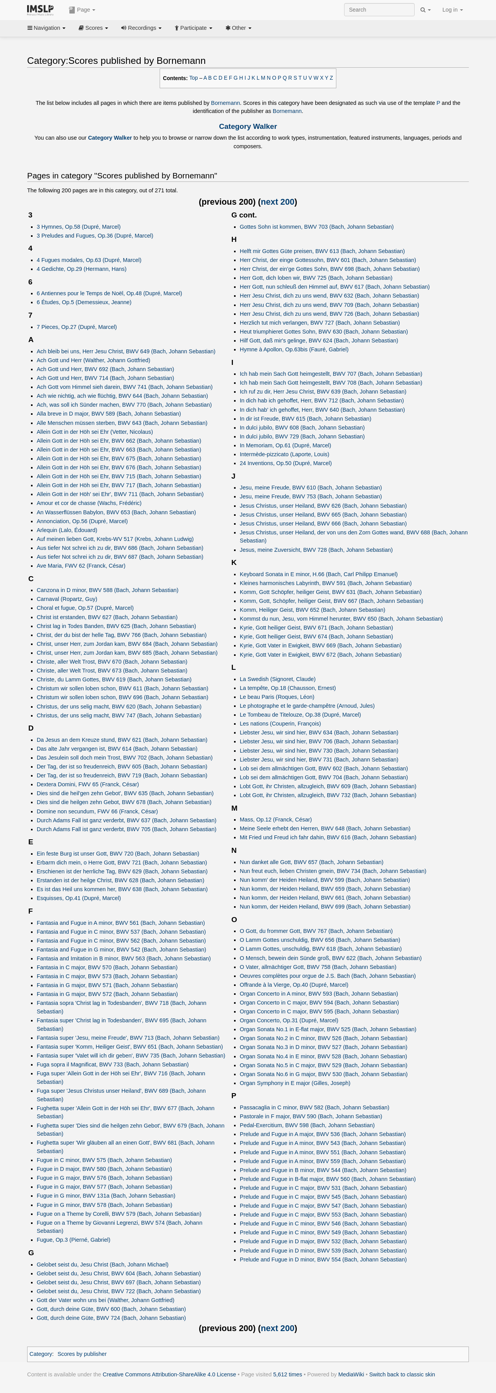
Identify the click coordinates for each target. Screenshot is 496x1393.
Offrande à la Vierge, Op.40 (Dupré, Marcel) (294, 985)
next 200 (277, 202)
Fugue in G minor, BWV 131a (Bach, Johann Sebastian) (106, 1196)
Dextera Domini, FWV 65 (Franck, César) (88, 784)
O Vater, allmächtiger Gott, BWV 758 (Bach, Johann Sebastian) (318, 967)
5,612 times (287, 1374)
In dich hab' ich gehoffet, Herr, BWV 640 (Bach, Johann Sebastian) (322, 410)
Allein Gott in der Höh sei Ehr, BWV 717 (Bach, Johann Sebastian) (119, 485)
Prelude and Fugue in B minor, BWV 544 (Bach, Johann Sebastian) (323, 1170)
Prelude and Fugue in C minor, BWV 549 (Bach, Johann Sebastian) (323, 1232)
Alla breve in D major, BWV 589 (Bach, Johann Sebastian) (109, 414)
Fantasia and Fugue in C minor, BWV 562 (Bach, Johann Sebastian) (121, 941)
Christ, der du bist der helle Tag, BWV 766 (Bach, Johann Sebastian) (122, 635)
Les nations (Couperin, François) (280, 723)
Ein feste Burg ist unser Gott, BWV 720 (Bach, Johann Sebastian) (118, 854)
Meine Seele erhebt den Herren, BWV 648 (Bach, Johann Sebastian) (325, 828)
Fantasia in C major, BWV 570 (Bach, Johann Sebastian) (107, 967)
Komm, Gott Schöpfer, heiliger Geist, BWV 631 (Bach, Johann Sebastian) (331, 592)
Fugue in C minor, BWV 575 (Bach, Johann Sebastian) (104, 1160)
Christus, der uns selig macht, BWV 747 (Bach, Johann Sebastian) (119, 715)
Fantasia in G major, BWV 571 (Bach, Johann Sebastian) (107, 985)
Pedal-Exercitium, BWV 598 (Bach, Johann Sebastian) (307, 1125)
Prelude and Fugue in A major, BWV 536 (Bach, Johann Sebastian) (323, 1134)
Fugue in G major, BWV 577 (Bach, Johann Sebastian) (104, 1187)
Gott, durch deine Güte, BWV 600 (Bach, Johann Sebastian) (111, 1309)
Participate (193, 28)
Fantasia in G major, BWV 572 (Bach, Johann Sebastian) (107, 994)
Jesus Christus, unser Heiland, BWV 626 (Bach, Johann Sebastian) (323, 506)
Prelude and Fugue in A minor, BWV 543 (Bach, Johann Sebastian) (323, 1143)
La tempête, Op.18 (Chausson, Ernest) (288, 688)
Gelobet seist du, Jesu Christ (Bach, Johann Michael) (103, 1264)
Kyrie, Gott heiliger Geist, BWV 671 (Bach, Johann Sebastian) (316, 628)
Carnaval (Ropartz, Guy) (67, 599)
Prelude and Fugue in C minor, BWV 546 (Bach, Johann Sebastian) (323, 1223)
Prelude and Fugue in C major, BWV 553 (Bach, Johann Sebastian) (323, 1215)
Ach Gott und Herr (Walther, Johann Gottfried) (93, 360)
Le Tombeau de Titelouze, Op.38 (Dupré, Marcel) (300, 715)
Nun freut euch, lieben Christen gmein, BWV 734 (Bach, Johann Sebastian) (333, 871)
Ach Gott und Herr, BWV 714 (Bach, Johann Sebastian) (105, 378)
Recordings (141, 28)
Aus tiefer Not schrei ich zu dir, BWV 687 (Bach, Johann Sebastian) (120, 557)
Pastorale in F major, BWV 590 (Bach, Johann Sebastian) (311, 1116)
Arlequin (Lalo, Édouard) (67, 530)
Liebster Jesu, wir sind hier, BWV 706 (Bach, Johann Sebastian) (319, 741)
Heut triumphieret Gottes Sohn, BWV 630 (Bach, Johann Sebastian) (324, 332)
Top (193, 78)
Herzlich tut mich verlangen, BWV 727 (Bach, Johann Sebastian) (320, 323)
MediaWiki (351, 1374)
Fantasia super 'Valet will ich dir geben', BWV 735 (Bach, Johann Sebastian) (131, 1055)
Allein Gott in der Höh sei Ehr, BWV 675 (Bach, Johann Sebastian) (119, 458)
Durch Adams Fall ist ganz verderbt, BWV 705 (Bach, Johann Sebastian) (127, 829)
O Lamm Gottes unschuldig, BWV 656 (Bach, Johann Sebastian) (320, 940)
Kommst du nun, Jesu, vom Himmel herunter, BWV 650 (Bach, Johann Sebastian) (341, 619)
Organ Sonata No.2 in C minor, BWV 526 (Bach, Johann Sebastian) (324, 1038)
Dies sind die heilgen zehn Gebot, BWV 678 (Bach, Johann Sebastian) (124, 802)
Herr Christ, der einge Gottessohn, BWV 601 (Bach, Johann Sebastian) (328, 260)
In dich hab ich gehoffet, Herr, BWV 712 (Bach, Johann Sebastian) (322, 400)
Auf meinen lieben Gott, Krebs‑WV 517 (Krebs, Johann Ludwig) (115, 539)
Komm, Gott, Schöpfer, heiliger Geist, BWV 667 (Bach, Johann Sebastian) (331, 601)
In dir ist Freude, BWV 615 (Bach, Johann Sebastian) (305, 419)
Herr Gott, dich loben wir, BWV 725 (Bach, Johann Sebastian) (316, 278)
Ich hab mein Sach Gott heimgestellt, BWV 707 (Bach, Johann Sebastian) (331, 374)
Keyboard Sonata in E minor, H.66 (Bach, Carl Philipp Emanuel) (319, 574)
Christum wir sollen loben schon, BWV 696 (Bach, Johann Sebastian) (122, 697)
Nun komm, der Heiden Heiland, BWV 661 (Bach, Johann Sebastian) (325, 898)
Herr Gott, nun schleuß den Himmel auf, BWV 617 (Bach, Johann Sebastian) (335, 287)
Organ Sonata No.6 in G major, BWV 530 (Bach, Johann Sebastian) (324, 1074)
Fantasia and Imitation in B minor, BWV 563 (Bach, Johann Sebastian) (124, 958)
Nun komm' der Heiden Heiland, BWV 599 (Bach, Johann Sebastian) (325, 880)
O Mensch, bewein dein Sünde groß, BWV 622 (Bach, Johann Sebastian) (331, 958)
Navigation (46, 28)
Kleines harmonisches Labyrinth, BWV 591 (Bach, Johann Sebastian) (326, 583)
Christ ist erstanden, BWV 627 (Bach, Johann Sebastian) (107, 617)
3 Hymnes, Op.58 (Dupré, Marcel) (79, 227)
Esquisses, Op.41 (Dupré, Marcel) (79, 898)
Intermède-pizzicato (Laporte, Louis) (284, 454)
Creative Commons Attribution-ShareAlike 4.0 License (169, 1374)
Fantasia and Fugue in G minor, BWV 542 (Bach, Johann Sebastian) (121, 949)
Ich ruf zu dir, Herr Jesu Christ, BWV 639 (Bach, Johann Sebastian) (323, 391)
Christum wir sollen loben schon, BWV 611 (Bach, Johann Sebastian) (122, 688)
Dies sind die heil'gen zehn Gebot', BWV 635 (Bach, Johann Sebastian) (125, 793)
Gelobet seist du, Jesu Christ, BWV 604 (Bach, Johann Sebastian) (119, 1273)
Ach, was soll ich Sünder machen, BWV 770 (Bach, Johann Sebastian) (124, 405)
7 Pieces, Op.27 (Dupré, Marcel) (77, 327)
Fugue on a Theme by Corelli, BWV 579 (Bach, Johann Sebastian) (119, 1214)
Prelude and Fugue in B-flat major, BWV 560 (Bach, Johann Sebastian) (328, 1179)
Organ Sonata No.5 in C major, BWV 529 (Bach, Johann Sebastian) (324, 1065)
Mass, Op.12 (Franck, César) (276, 819)
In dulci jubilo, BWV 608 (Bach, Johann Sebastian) (302, 427)
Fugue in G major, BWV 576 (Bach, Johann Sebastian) (104, 1178)
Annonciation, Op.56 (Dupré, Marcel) (82, 521)
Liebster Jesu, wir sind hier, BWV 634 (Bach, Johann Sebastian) (319, 732)
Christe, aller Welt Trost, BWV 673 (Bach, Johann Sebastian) (112, 670)
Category (40, 1354)
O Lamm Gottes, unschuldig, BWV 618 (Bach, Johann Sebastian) (321, 949)
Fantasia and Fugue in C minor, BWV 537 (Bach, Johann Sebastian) (121, 932)
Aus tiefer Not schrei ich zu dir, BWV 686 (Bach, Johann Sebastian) (120, 548)
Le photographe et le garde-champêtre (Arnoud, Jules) (307, 706)
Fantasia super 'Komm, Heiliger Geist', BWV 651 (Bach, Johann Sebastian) (130, 1047)
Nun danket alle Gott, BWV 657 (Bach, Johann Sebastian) (312, 862)
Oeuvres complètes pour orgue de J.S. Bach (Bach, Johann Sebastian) (328, 976)
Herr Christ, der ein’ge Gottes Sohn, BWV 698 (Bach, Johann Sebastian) (330, 269)
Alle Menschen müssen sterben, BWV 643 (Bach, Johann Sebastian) (122, 423)
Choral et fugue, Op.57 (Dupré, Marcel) (85, 608)
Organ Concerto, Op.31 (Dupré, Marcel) (289, 1020)
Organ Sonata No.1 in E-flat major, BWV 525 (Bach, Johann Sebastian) (328, 1029)
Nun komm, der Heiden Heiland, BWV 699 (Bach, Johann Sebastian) (325, 907)
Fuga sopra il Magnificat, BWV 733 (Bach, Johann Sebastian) (113, 1064)
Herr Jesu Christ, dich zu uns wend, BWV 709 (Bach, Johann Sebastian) (329, 305)
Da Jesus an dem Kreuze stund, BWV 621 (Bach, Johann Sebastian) (122, 740)
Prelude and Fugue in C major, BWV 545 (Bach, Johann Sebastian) (323, 1197)
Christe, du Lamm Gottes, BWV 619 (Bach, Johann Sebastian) (114, 679)
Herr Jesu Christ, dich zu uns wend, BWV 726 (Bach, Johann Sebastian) (329, 314)
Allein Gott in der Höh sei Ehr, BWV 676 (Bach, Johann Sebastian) (119, 467)
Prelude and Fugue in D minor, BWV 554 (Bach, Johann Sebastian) (323, 1259)
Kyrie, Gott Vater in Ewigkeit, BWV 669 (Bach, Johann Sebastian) (321, 645)
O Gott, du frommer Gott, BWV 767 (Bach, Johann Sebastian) (316, 931)
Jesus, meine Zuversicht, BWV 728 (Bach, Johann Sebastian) (316, 550)
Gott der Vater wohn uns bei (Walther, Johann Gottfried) (106, 1300)
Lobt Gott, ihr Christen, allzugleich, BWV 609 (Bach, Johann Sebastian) (328, 786)
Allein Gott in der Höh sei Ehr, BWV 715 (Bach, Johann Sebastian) (119, 476)
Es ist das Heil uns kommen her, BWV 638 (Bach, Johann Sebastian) (122, 889)
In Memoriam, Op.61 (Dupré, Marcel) (285, 445)
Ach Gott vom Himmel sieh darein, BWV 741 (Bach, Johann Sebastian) (125, 387)
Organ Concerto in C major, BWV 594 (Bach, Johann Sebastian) (319, 1002)
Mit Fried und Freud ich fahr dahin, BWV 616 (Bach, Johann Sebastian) (328, 837)
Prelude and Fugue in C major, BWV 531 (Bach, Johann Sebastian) (323, 1188)
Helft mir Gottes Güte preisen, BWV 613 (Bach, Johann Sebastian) (322, 251)
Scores (93, 28)
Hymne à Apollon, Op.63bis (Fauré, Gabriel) (294, 349)
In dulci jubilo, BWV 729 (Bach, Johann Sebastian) (302, 436)
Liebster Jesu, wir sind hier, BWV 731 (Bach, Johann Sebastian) (319, 759)
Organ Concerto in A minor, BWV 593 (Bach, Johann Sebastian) (319, 994)
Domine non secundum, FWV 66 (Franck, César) (97, 811)
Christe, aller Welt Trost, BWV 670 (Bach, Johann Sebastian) (112, 662)
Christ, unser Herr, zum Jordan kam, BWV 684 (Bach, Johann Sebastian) (127, 644)
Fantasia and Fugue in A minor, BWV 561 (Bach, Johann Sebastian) (121, 923)
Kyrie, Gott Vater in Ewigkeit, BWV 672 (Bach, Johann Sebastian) (321, 655)
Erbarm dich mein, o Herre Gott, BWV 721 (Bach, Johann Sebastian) (122, 862)
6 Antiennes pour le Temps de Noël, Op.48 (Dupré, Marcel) (109, 293)
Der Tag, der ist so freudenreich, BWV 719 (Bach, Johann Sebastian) (122, 775)
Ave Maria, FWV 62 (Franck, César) (81, 566)
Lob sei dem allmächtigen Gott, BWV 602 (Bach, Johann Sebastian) (324, 768)
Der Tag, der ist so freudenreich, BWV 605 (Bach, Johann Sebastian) (122, 766)
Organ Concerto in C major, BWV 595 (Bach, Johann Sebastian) (319, 1011)
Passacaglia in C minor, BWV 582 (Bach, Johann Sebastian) (314, 1107)
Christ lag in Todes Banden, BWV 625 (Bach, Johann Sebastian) (116, 626)
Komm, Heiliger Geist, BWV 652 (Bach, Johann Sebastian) (313, 610)
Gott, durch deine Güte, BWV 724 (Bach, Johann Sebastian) (111, 1318)
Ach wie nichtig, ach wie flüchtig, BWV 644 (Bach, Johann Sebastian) (122, 396)
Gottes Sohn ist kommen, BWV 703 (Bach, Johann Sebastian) (317, 227)
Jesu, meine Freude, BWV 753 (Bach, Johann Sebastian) (311, 496)
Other (238, 28)
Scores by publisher (82, 1354)
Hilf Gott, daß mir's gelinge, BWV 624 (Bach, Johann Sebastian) (319, 340)
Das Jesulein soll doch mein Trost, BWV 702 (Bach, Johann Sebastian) (125, 758)
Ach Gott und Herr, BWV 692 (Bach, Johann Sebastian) (105, 369)
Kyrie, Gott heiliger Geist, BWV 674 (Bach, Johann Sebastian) (316, 636)
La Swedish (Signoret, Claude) (278, 679)
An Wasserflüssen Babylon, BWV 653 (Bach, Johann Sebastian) (116, 512)
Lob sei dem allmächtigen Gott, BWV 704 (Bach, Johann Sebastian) (324, 777)
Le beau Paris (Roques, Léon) (277, 697)
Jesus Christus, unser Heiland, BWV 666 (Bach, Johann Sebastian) (323, 523)
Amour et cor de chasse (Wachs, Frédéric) (89, 503)
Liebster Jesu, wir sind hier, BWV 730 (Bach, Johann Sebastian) (319, 751)
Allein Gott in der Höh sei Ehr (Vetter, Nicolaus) (95, 432)
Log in (453, 10)
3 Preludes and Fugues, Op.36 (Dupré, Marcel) (95, 236)
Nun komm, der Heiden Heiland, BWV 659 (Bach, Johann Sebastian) (325, 889)
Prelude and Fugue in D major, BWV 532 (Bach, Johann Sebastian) (323, 1241)
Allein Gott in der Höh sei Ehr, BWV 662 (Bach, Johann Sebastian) (119, 441)
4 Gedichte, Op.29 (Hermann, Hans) (82, 269)
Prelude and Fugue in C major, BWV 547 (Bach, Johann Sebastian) (323, 1206)
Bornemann (225, 103)
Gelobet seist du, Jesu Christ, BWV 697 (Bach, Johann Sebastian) (119, 1282)
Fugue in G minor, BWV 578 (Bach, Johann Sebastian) (104, 1205)
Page (82, 10)
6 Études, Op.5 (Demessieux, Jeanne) (84, 302)
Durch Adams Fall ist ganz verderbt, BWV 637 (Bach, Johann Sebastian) (127, 820)
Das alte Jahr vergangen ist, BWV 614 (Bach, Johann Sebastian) (117, 749)
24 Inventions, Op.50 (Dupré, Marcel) (286, 463)
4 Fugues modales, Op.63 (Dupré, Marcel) (89, 260)
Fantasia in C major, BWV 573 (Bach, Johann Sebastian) (107, 976)
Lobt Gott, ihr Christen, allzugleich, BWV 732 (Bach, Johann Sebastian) (328, 795)
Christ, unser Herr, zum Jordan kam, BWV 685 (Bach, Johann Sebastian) (127, 653)
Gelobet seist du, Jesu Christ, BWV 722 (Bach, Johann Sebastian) (119, 1291)
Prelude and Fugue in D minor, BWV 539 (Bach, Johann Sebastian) (323, 1251)
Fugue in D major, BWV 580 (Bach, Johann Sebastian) (104, 1169)
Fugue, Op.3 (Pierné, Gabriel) (73, 1240)
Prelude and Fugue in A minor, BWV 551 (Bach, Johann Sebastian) (323, 1152)
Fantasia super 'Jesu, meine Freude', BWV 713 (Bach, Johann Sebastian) (128, 1038)
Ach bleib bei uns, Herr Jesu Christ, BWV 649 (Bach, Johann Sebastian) (126, 351)
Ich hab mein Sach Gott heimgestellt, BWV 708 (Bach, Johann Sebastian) (331, 383)
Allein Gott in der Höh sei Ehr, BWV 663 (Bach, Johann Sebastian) (119, 450)
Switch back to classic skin (402, 1374)
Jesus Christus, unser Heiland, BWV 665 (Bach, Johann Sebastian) (323, 515)
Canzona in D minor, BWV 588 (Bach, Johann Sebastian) (108, 590)
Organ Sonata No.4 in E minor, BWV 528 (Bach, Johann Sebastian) (323, 1056)
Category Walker (248, 126)
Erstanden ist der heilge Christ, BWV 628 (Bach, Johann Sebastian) (121, 880)
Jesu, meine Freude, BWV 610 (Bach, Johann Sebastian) (311, 487)
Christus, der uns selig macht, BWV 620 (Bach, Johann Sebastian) (119, 706)
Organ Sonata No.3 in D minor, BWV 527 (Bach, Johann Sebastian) (324, 1047)
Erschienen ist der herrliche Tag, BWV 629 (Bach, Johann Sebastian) (122, 871)
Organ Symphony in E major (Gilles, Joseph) (295, 1083)
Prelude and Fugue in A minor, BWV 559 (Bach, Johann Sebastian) (323, 1161)
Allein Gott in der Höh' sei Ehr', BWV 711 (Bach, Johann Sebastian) (120, 494)
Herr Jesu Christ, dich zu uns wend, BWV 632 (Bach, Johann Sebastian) (329, 296)
